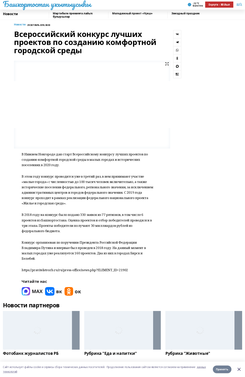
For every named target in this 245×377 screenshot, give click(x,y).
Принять (222, 369)
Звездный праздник (186, 13)
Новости (10, 14)
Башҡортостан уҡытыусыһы (47, 4)
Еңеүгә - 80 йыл (219, 4)
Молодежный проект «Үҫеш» (132, 13)
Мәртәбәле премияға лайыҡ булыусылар (73, 15)
